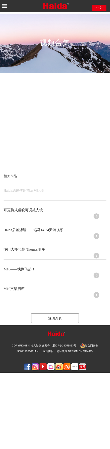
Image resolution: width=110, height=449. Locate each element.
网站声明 (48, 351)
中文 (99, 8)
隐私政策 (62, 351)
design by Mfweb (80, 351)
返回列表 (55, 318)
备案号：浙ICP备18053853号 (59, 345)
